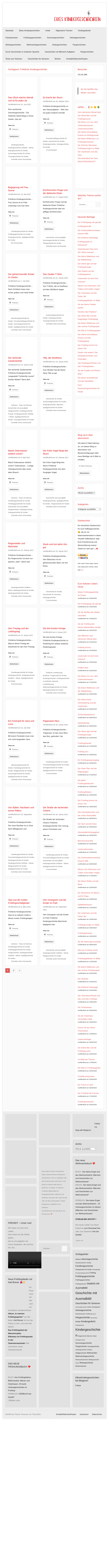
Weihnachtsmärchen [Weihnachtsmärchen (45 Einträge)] (81, 1359)
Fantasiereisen (12, 38)
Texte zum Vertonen (14, 59)
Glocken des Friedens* (87, 312)
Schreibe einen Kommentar (21, 159)
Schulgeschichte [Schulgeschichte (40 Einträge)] (80, 1340)
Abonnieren (84, 473)
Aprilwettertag (83, 723)
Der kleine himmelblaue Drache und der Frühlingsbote (87, 337)
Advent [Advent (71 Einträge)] (78, 1259)
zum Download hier (92, 1228)
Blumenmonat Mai (85, 841)
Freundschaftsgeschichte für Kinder (56, 765)
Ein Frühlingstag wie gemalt (89, 222)
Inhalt (47, 31)
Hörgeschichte (13, 411)
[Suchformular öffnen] (102, 30)
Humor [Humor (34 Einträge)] (94, 1314)
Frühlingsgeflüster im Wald (89, 300)
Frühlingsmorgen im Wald (88, 148)
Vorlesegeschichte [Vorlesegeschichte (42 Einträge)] (80, 1350)
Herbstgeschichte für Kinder (18, 860)
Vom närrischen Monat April (89, 112)
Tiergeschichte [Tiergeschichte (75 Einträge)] (81, 1346)
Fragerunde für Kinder (58, 675)
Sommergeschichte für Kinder (19, 153)
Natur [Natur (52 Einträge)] (95, 1336)
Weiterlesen (14, 136)
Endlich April (83, 668)
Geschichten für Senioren (38, 59)
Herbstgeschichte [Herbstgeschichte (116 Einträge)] (83, 1310)
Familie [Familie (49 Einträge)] (88, 1263)
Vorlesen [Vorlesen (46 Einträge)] (89, 1350)
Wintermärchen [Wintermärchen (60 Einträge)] (80, 1366)
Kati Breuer (18, 1320)
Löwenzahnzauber (85, 129)
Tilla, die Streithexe (52, 358)
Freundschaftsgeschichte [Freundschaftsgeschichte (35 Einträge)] (82, 1273)
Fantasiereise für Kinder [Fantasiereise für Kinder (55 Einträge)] (83, 1269)
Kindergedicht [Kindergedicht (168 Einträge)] (88, 1321)
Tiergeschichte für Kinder (52, 243)
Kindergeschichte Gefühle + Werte (20, 148)
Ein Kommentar (17, 243)
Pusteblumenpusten (86, 1076)
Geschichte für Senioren (52, 594)
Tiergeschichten (79, 45)
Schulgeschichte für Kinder (53, 768)
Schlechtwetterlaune (86, 715)
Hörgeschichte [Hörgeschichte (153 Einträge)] (82, 1317)
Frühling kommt (84, 647)
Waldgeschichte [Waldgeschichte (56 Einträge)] (80, 1353)
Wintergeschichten (13, 45)
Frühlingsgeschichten (32, 38)
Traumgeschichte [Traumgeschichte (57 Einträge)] (93, 1346)
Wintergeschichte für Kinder (18, 593)
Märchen (60, 405)
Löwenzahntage (84, 1039)
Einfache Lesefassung (54, 672)
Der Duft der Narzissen (87, 145)
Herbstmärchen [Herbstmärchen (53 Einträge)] (80, 1314)
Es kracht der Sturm (53, 97)
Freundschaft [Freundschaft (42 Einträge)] (96, 1269)
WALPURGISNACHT (86, 162)
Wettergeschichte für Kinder (23, 590)
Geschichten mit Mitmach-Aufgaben (60, 52)
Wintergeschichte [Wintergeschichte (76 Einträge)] (86, 1363)
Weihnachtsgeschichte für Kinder (55, 687)
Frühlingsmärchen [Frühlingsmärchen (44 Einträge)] (80, 1284)
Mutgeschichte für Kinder (23, 771)
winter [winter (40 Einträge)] (77, 1363)
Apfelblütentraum (85, 905)
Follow (78, 1385)
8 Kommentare (16, 684)
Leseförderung (48, 684)
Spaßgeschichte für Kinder (23, 327)
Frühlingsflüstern (85, 792)
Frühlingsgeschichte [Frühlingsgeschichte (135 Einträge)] (85, 1276)
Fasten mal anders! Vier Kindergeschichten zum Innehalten (88, 355)
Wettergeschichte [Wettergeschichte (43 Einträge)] (94, 1359)
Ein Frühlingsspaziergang (88, 760)
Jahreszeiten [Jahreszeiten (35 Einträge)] (93, 1317)
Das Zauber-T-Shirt (52, 274)
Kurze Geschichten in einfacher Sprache (22, 52)
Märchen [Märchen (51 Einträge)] (90, 1336)
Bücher (58, 59)
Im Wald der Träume (86, 1059)
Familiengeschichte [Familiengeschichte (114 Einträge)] (84, 1266)
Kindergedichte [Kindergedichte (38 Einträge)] (79, 1325)
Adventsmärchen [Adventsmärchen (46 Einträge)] (80, 1263)
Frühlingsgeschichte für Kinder (19, 234)
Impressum (84, 1414)
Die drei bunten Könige (54, 628)
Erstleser (46, 675)
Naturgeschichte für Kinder (18, 150)
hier (82, 570)
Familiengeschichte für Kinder (22, 231)
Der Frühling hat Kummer (88, 1093)
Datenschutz (97, 1414)
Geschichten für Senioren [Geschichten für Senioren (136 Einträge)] (87, 1303)
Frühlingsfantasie (85, 933)
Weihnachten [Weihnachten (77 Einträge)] (92, 1353)
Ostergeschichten (59, 45)
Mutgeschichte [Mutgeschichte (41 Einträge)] (82, 1336)
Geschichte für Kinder (56, 141)
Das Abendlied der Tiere (88, 158)
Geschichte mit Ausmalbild (56, 237)
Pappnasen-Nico (51, 721)
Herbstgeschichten (77, 38)
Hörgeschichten (86, 52)
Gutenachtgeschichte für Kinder (54, 402)
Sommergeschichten (55, 38)
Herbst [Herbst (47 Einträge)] (89, 1307)
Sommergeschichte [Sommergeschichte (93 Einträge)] (83, 1343)
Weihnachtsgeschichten (36, 45)
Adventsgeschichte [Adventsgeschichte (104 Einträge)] (89, 1259)
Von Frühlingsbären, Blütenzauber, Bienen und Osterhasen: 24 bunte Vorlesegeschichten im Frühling (19, 1384)
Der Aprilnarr (83, 979)
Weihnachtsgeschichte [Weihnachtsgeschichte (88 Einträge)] (84, 1356)
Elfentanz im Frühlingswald (20, 1337)
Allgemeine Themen (64, 31)
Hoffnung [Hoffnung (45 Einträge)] (89, 1314)
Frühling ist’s (83, 752)
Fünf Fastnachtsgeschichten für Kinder (89, 388)
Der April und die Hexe (87, 824)
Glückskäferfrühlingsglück (88, 832)
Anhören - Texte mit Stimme (21, 405)
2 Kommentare (51, 150)
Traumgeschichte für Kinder (18, 156)
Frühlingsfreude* (85, 226)
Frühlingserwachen (86, 1102)
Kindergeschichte (17, 145)
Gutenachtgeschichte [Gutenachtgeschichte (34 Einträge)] (80, 1307)
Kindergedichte (84, 31)
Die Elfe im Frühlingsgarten (89, 330)
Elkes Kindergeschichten (29, 31)
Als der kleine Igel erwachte (89, 942)
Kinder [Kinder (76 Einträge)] (78, 1322)
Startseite (10, 31)
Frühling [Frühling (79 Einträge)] (92, 1273)
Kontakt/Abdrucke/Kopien (77, 59)
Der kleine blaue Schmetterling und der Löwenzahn (87, 702)
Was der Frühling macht (88, 950)
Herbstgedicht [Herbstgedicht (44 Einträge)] (96, 1307)
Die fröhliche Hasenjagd (88, 238)
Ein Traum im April (85, 1085)
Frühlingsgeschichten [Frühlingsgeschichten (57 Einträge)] (82, 1280)
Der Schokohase (85, 1007)
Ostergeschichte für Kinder (18, 512)
